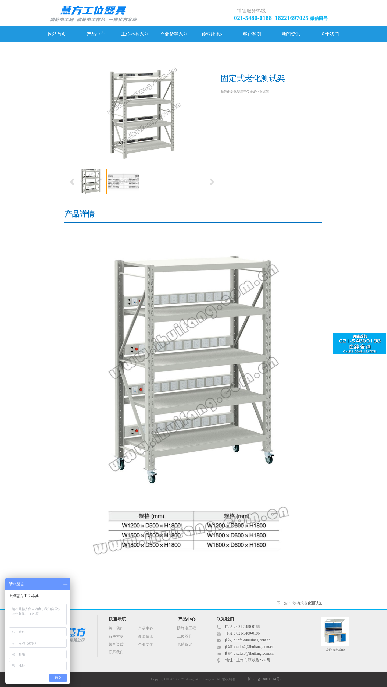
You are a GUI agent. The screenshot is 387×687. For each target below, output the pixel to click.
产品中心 (96, 34)
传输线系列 (213, 34)
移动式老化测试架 (307, 603)
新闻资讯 (291, 34)
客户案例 (252, 34)
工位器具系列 (135, 34)
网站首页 (57, 34)
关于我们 (330, 34)
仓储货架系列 (174, 34)
